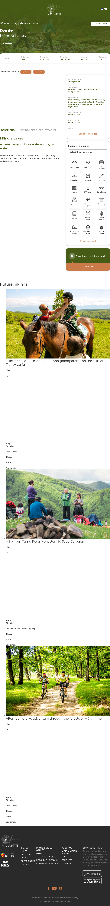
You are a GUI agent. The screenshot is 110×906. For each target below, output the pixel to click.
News (39, 853)
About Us (67, 848)
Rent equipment (88, 241)
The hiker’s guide (46, 857)
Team (64, 857)
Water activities (29, 23)
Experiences (28, 861)
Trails (24, 848)
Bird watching (8, 23)
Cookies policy (58, 897)
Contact (66, 863)
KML (40, 72)
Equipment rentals (47, 863)
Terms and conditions (41, 897)
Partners (67, 860)
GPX (26, 72)
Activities (26, 854)
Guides (25, 864)
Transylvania (74, 82)
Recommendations (47, 860)
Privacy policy (72, 897)
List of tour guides (88, 134)
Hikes (24, 851)
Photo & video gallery (44, 849)
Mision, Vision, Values (69, 852)
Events (25, 858)
